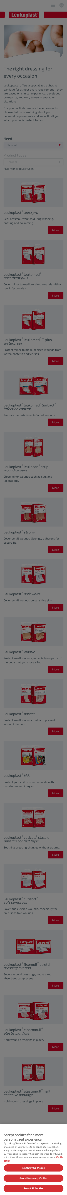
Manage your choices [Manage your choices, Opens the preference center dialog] (33, 1167)
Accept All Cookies (33, 1188)
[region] (33, 1159)
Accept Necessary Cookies (33, 1178)
